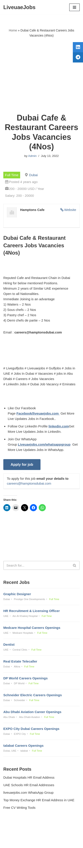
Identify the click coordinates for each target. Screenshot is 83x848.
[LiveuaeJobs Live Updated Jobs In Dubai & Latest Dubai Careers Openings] (19, 7)
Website (70, 210)
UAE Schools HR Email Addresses (28, 785)
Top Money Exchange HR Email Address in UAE (38, 800)
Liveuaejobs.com (26, 841)
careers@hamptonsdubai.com (29, 483)
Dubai (33, 175)
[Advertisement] (41, 75)
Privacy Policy (14, 832)
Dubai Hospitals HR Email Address (28, 777)
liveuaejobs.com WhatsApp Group (28, 792)
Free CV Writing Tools (19, 807)
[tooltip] (78, 47)
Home (13, 30)
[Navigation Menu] (74, 7)
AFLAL (64, 841)
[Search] (36, 565)
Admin (32, 156)
